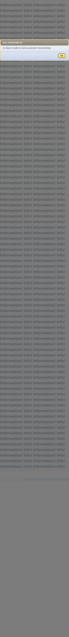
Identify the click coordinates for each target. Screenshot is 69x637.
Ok (61, 55)
